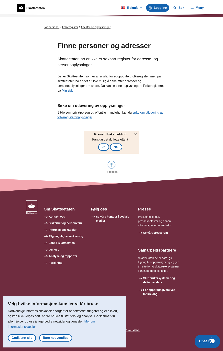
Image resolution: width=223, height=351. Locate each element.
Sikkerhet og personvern (65, 223)
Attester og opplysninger (96, 27)
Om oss (54, 249)
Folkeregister (70, 27)
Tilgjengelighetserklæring (66, 236)
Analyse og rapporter (63, 256)
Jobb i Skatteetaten (62, 242)
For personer (51, 27)
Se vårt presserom (155, 232)
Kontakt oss (57, 216)
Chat (207, 340)
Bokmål (131, 8)
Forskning (56, 262)
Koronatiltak (132, 330)
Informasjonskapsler (62, 229)
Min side (68, 90)
